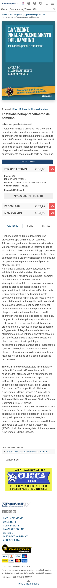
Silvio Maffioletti (21, 109)
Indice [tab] (30, 226)
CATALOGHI (9, 522)
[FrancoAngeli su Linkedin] (6, 512)
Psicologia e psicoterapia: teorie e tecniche (28, 452)
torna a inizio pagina (28, 583)
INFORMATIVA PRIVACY (16, 536)
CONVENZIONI (11, 525)
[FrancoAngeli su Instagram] (10, 512)
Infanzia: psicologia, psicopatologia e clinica (27, 15)
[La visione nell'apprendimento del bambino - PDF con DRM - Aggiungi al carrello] (52, 206)
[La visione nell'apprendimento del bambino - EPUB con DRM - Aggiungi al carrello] (52, 213)
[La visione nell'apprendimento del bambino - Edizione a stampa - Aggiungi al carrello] (52, 169)
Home (4, 15)
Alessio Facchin (39, 109)
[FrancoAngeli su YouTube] (14, 512)
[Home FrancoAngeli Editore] (10, 3)
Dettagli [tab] (46, 226)
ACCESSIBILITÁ (11, 540)
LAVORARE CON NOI (14, 529)
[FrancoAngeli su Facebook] (3, 512)
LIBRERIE (8, 532)
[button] (22, 3)
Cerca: (4, 9)
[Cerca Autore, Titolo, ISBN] (30, 9)
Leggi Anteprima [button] (27, 162)
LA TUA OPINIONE (13, 518)
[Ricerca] (54, 9)
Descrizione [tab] (12, 226)
